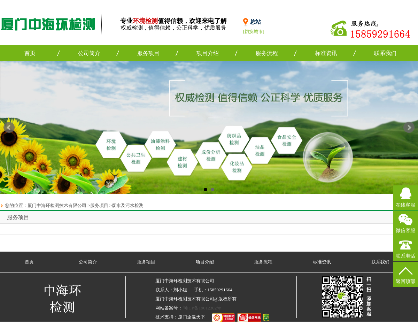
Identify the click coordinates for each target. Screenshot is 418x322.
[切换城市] (253, 31)
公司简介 (89, 53)
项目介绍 (207, 53)
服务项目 (148, 53)
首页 (30, 53)
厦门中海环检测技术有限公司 (57, 205)
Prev (9, 127)
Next (409, 127)
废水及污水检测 (128, 205)
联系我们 (385, 53)
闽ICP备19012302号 (202, 307)
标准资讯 (326, 53)
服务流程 (267, 53)
